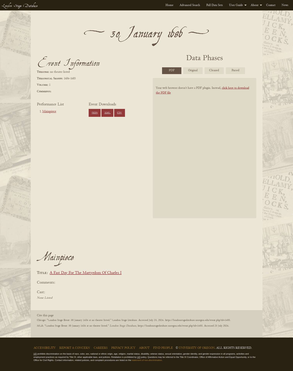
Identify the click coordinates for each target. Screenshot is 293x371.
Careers (101, 348)
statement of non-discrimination (147, 360)
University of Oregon (197, 348)
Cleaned (214, 70)
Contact (270, 5)
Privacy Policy (123, 348)
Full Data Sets (214, 5)
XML (107, 113)
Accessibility (45, 348)
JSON (95, 113)
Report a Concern (74, 348)
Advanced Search (190, 5)
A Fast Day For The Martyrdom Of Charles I (85, 273)
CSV (119, 113)
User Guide (236, 5)
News (285, 5)
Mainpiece (49, 111)
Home (169, 5)
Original (193, 70)
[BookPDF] (204, 153)
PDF (172, 70)
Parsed (235, 70)
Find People (163, 348)
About (254, 5)
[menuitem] (169, 5)
